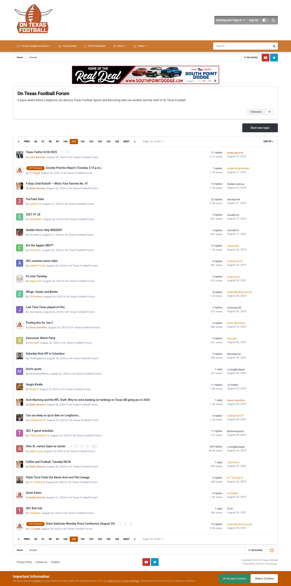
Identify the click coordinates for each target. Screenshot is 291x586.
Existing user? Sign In (230, 20)
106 (117, 141)
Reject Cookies (264, 578)
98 (50, 141)
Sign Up (253, 20)
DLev (230, 508)
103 (91, 141)
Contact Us (41, 562)
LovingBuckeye (236, 369)
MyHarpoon (234, 353)
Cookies (55, 562)
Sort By (268, 141)
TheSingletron (37, 358)
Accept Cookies (233, 578)
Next (126, 141)
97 (43, 141)
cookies (36, 580)
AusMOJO (233, 214)
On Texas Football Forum (83, 157)
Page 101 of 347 (153, 141)
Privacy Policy (24, 562)
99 (57, 141)
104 (100, 141)
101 (74, 141)
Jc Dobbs (232, 384)
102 (82, 141)
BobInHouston (235, 431)
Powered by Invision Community (259, 563)
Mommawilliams (39, 373)
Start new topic (260, 127)
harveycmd (233, 199)
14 (94, 446)
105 (108, 141)
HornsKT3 (35, 234)
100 (65, 141)
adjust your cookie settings (123, 580)
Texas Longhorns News (35, 45)
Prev (27, 141)
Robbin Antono (235, 183)
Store (120, 45)
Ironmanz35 (234, 307)
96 (35, 141)
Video (141, 45)
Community (69, 45)
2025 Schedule (97, 45)
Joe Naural (35, 311)
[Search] (230, 46)
